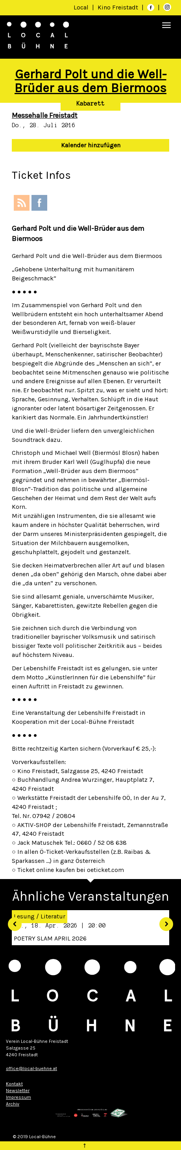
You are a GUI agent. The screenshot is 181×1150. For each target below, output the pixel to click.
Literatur (53, 916)
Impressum (18, 1097)
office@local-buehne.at (31, 1068)
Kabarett (90, 103)
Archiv (12, 1104)
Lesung (24, 916)
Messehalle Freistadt (45, 115)
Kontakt (14, 1084)
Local (81, 7)
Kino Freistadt (119, 7)
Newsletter (18, 1090)
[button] (12, 921)
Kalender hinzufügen (90, 145)
